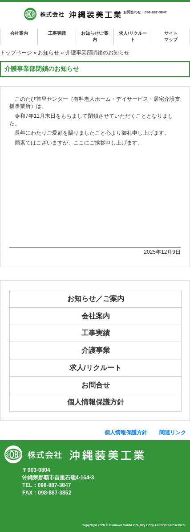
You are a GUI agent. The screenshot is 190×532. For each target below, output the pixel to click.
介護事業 (95, 350)
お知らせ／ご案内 (95, 298)
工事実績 (57, 33)
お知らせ (48, 52)
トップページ (16, 52)
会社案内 (19, 33)
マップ (171, 35)
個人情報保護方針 (95, 402)
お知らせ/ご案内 (95, 36)
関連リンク (172, 432)
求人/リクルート (133, 36)
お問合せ (95, 385)
